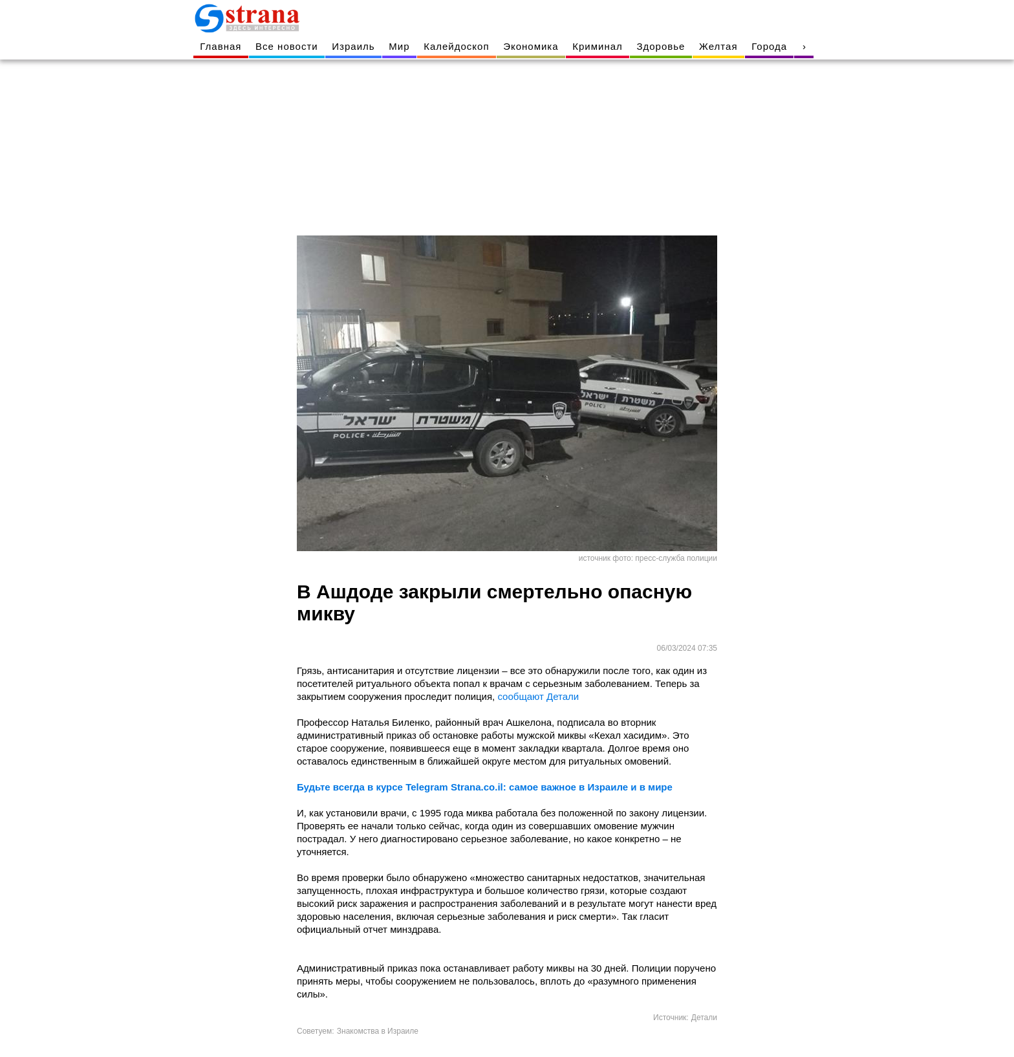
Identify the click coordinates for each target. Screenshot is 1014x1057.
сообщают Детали (538, 696)
